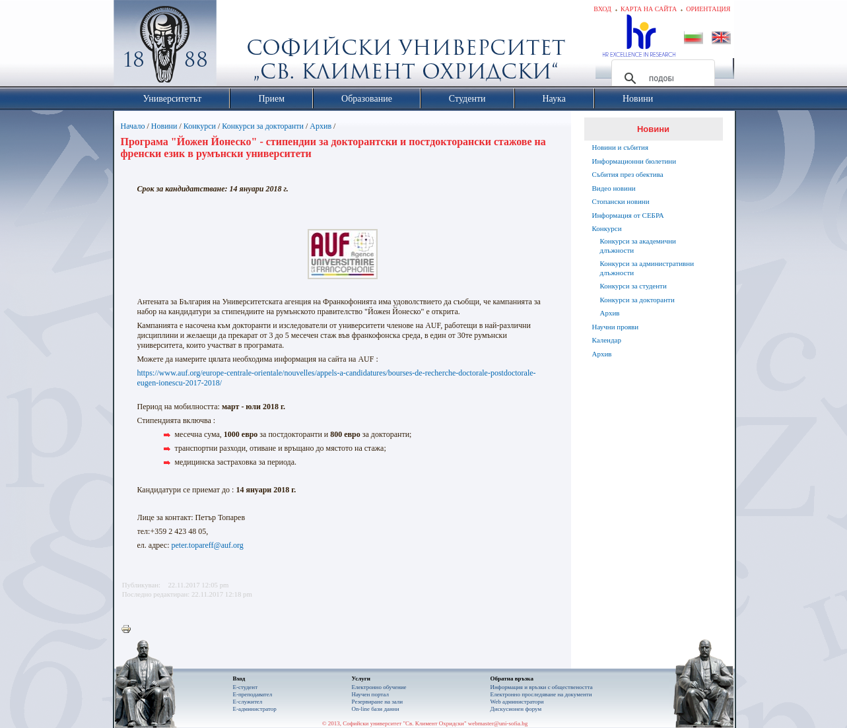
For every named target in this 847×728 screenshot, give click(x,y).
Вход (602, 9)
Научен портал (370, 694)
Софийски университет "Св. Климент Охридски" (239, 46)
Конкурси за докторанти (263, 126)
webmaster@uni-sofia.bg (498, 723)
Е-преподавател (253, 694)
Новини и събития (620, 147)
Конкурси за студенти (633, 286)
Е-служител (248, 701)
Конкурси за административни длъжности (647, 268)
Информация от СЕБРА (628, 215)
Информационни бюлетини (634, 161)
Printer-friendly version (129, 630)
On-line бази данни (375, 709)
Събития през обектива (627, 174)
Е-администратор (255, 709)
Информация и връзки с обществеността (542, 687)
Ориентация (708, 9)
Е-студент (245, 687)
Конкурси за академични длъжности (638, 245)
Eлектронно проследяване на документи (541, 694)
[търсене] (661, 78)
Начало (133, 126)
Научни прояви (615, 327)
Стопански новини (621, 201)
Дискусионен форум (516, 709)
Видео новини (614, 188)
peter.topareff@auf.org (208, 545)
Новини (164, 126)
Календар (606, 340)
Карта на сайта (649, 9)
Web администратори (517, 701)
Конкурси (200, 126)
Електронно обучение (379, 687)
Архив (320, 126)
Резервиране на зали (377, 701)
